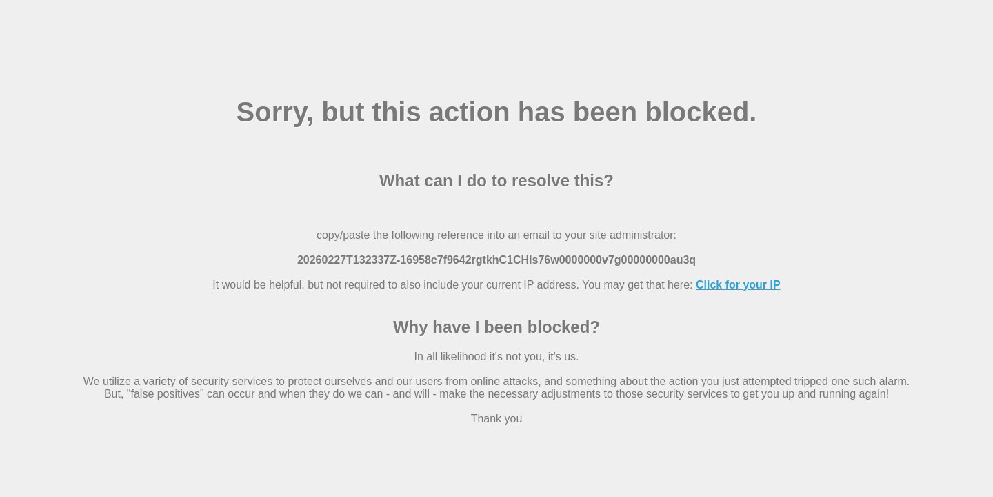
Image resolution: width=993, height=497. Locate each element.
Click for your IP (738, 285)
